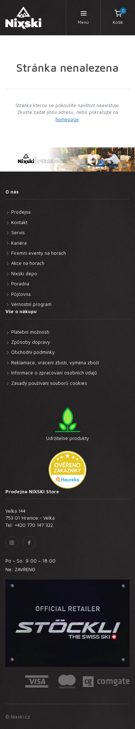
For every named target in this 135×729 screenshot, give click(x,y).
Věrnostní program (31, 304)
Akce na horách (27, 263)
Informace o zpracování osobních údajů (54, 372)
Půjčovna (21, 294)
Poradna (20, 283)
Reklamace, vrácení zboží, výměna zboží (55, 362)
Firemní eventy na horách (38, 253)
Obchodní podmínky (33, 352)
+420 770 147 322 (34, 525)
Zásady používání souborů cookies (49, 383)
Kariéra (19, 243)
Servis (18, 232)
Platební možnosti (30, 332)
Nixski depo (24, 273)
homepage (67, 119)
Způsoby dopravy (30, 342)
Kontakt (19, 222)
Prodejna (21, 212)
